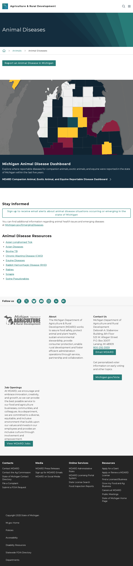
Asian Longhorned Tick (19, 242)
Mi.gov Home (12, 523)
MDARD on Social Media (47, 476)
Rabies (10, 269)
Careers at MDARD (111, 490)
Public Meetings (110, 494)
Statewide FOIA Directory (18, 552)
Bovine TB (12, 251)
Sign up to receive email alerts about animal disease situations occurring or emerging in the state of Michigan (66, 213)
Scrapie (10, 274)
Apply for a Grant (110, 468)
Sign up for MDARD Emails (48, 472)
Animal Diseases (38, 50)
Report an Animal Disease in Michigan (29, 63)
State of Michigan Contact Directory (15, 478)
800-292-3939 (101, 347)
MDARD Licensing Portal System (81, 477)
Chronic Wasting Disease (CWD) (24, 256)
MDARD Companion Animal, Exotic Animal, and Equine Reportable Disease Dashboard (57, 179)
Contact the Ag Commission (16, 472)
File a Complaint (10, 483)
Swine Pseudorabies (17, 278)
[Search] (123, 6)
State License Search (79, 482)
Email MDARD (105, 352)
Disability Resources (16, 545)
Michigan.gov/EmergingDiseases (24, 225)
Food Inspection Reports (81, 486)
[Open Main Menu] (129, 6)
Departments (12, 560)
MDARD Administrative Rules (80, 470)
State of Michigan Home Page (114, 499)
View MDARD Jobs (19, 443)
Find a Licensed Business (114, 479)
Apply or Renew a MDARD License (115, 474)
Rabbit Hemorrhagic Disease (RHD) (26, 265)
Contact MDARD (10, 468)
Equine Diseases (15, 260)
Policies (9, 530)
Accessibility (12, 537)
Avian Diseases (14, 246)
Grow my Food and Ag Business (113, 485)
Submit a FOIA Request (14, 487)
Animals (17, 50)
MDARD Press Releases (47, 468)
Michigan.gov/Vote (108, 377)
